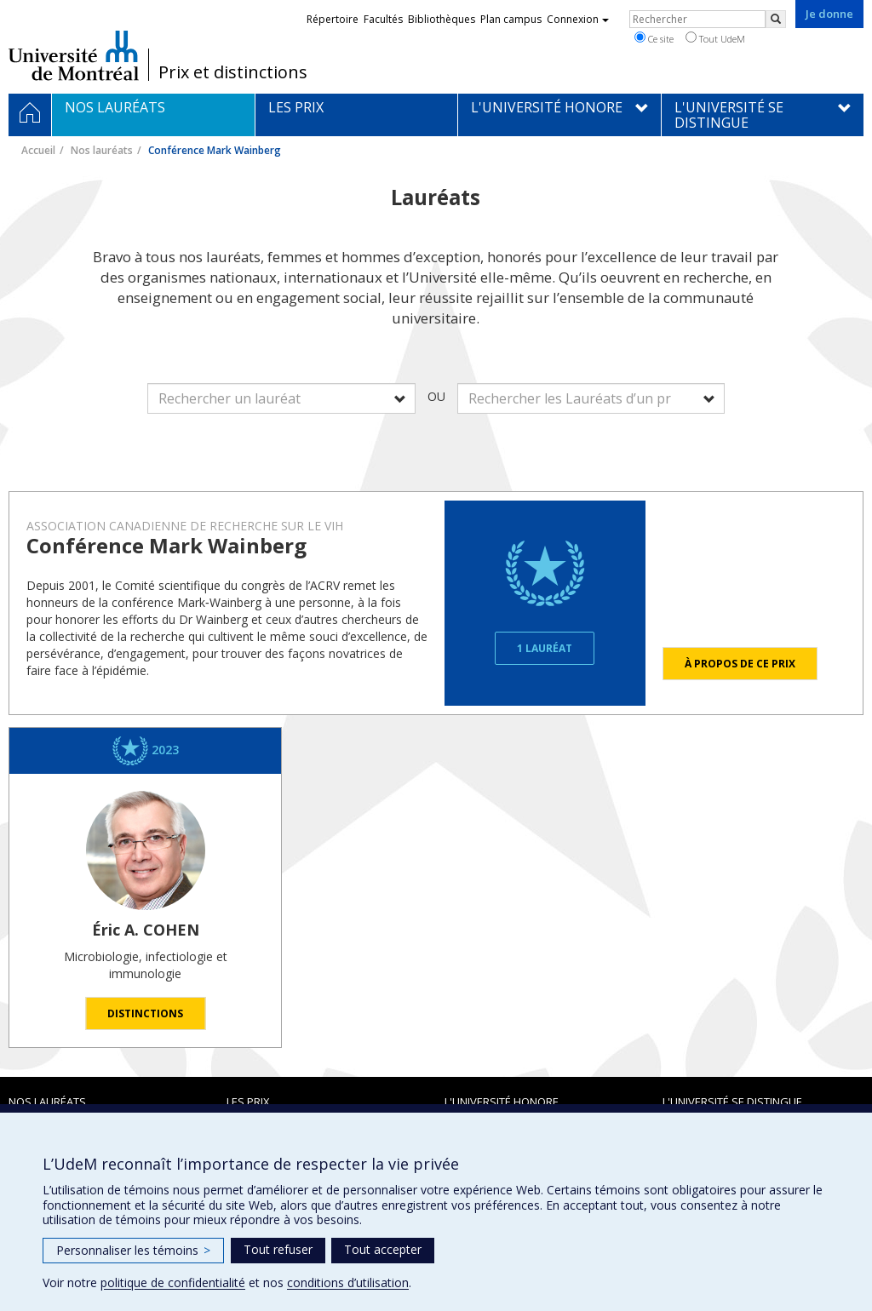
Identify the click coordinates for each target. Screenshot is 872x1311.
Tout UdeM (715, 38)
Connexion (578, 19)
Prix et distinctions (232, 72)
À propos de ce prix (740, 663)
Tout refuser (278, 1249)
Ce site (654, 38)
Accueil (38, 150)
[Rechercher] (776, 19)
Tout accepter (383, 1249)
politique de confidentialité (172, 1282)
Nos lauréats (102, 150)
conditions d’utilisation (348, 1282)
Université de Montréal (74, 55)
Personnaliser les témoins (133, 1250)
